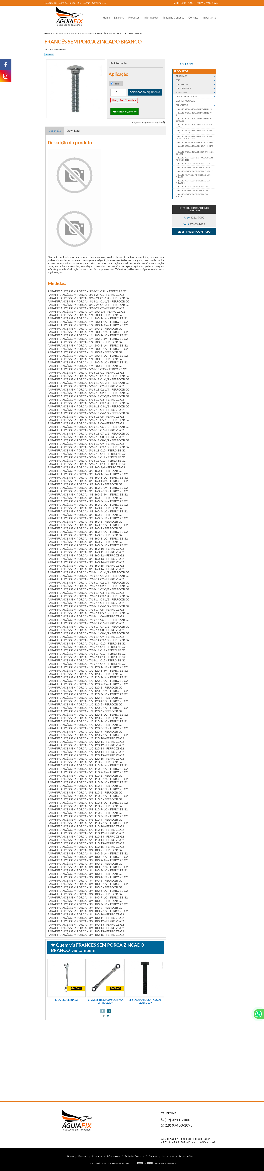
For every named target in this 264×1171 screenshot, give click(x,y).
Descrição (54, 130)
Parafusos (196, 105)
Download (73, 130)
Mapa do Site (186, 1156)
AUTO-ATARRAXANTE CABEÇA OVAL (194, 187)
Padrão (116, 83)
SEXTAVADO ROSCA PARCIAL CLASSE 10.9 (145, 1001)
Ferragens (196, 84)
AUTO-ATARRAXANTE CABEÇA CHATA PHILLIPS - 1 (193, 182)
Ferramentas (196, 88)
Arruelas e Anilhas (196, 96)
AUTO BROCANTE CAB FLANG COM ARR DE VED (194, 126)
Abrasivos (196, 76)
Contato (193, 17)
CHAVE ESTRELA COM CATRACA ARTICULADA (105, 1001)
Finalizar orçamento (124, 111)
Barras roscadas (196, 101)
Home (106, 17)
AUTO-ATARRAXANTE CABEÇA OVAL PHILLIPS (192, 195)
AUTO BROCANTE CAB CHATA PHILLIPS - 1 (194, 114)
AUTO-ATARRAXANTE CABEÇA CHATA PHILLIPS (193, 176)
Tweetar (49, 54)
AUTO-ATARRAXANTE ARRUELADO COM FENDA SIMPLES (194, 159)
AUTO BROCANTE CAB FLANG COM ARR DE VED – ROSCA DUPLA (194, 137)
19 (194, 217)
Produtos (134, 17)
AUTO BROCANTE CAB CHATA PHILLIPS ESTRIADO (193, 120)
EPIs (196, 80)
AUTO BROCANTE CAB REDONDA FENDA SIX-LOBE (194, 153)
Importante (209, 17)
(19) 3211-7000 (183, 2)
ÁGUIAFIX (186, 64)
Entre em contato (194, 231)
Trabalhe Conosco (173, 17)
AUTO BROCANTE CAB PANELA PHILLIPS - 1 (194, 147)
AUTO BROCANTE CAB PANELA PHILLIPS (196, 142)
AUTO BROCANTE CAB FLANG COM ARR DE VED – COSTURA (194, 131)
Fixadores (196, 92)
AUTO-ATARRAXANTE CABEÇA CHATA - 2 (196, 171)
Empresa (119, 17)
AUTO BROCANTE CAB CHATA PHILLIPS (195, 109)
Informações (151, 17)
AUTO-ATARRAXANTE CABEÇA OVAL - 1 (195, 190)
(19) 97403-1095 (207, 2)
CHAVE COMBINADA (66, 999)
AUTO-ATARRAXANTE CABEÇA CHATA (194, 164)
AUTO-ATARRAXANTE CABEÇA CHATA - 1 (196, 167)
